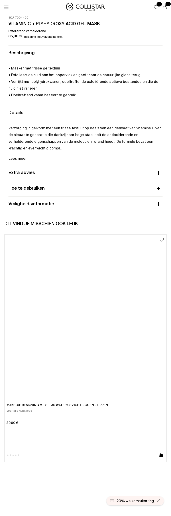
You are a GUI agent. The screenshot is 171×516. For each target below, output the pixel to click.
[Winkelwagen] (164, 7)
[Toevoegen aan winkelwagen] (161, 455)
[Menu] (6, 7)
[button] (156, 7)
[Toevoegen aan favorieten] (162, 239)
